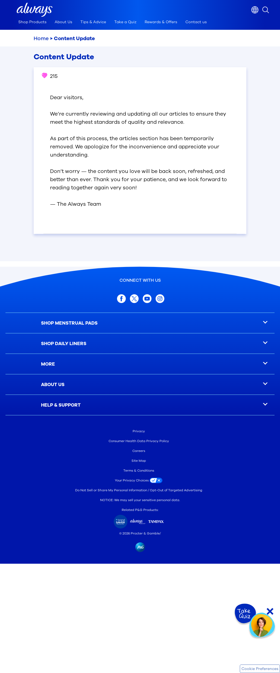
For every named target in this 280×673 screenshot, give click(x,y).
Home (41, 38)
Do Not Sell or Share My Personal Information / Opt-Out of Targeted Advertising (138, 490)
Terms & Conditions (138, 470)
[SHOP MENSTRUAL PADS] (140, 323)
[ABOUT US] (140, 384)
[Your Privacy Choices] (140, 480)
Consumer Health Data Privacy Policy (139, 441)
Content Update (74, 38)
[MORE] (140, 364)
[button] (34, 10)
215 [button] (50, 76)
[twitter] (134, 298)
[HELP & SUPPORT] (140, 405)
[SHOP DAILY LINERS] (140, 343)
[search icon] (271, 10)
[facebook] (121, 298)
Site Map (139, 461)
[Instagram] (160, 298)
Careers (138, 451)
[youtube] (147, 298)
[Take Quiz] (245, 613)
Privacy (139, 431)
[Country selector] (255, 9)
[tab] (32, 23)
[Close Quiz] (270, 611)
